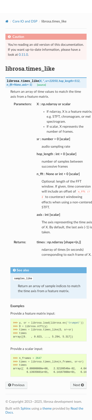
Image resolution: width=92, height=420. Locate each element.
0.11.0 (23, 54)
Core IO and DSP (24, 21)
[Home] (7, 21)
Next (78, 385)
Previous (16, 385)
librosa (49, 6)
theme (47, 408)
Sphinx (26, 408)
